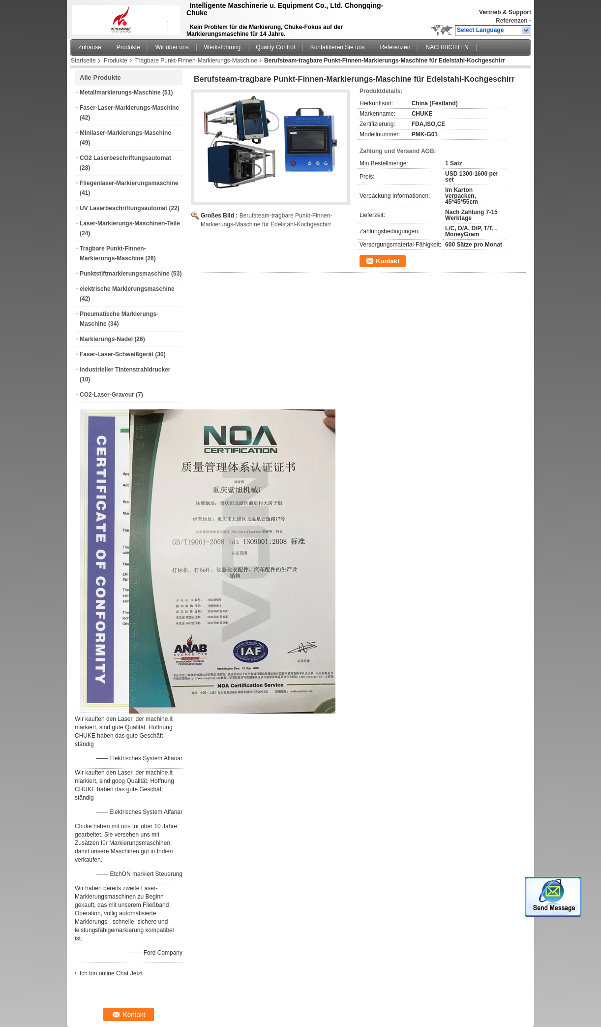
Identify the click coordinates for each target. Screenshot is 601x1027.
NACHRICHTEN (446, 47)
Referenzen (512, 20)
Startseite (83, 60)
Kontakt (387, 261)
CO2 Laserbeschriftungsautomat (125, 158)
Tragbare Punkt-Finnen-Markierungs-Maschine (196, 60)
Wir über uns (172, 47)
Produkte (128, 47)
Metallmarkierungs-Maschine (120, 92)
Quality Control (275, 47)
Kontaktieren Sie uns (337, 47)
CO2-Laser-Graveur (107, 394)
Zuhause (89, 47)
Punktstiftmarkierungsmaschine (125, 273)
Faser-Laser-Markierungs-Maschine (129, 107)
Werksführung (222, 47)
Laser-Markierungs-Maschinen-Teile (130, 223)
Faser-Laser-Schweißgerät (116, 354)
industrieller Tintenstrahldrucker (125, 369)
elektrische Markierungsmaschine (127, 288)
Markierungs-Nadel (106, 339)
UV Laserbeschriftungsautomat (123, 208)
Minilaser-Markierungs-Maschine (125, 132)
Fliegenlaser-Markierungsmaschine (129, 183)
